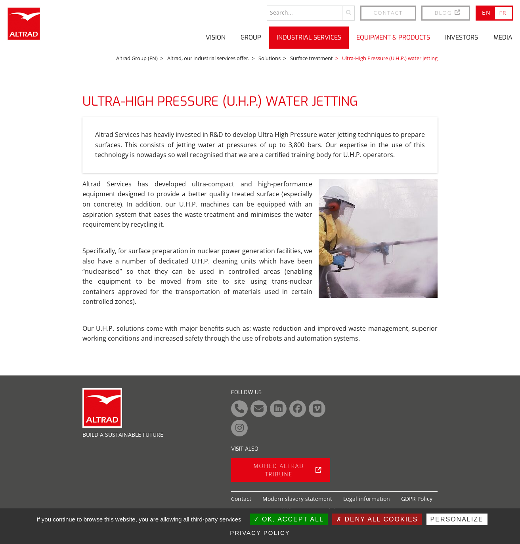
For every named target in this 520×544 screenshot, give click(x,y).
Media (502, 37)
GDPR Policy (416, 498)
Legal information (366, 498)
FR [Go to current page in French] (503, 12)
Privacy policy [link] (260, 532)
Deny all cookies (377, 519)
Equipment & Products (393, 37)
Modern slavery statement (297, 498)
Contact (388, 12)
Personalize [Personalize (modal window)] (457, 519)
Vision (216, 37)
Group (251, 37)
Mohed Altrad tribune (287, 470)
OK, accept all (289, 519)
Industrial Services (309, 37)
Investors (461, 37)
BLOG (448, 12)
